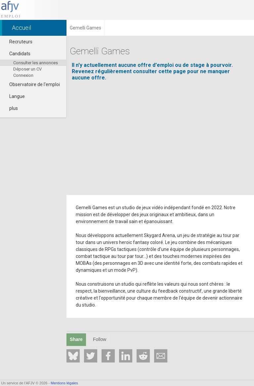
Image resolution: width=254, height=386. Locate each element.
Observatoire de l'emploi (31, 84)
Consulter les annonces (35, 62)
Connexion (23, 75)
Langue (14, 96)
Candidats (16, 53)
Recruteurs (17, 41)
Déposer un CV (27, 69)
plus (10, 108)
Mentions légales (64, 383)
